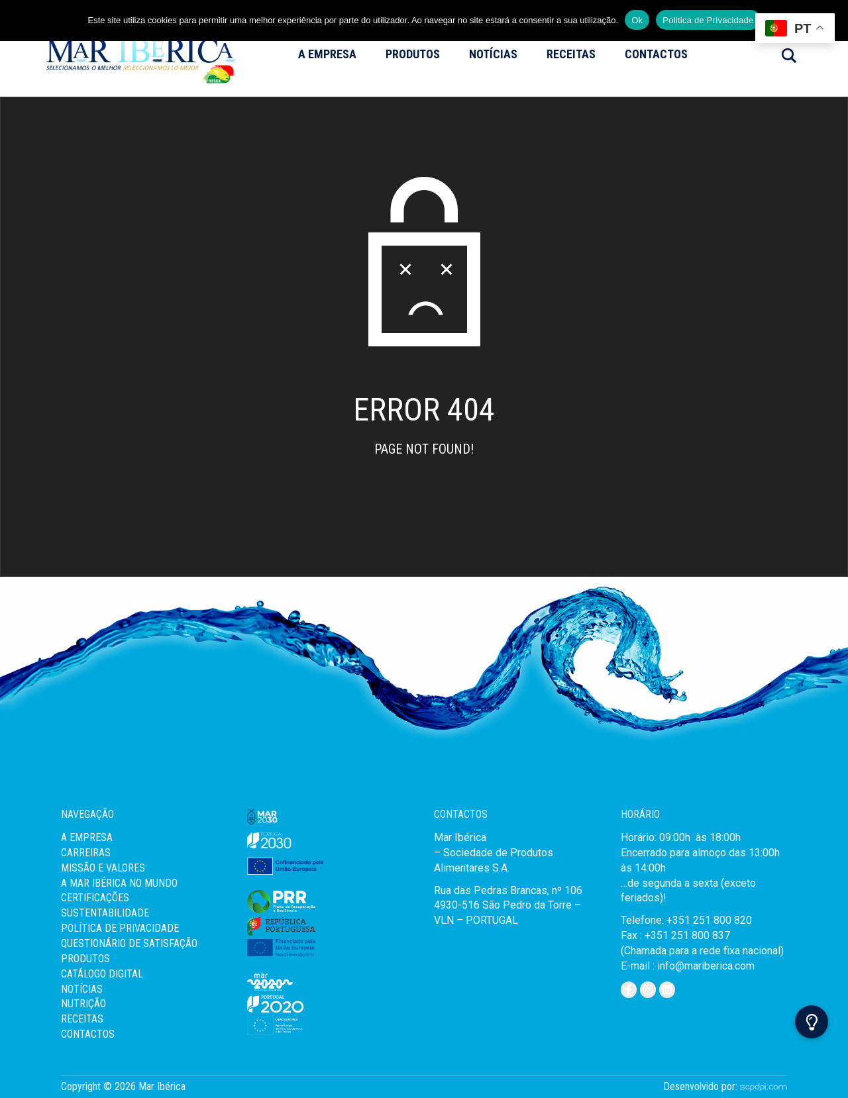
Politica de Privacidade (707, 20)
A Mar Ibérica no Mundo (119, 883)
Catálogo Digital (102, 974)
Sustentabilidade (105, 913)
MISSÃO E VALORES (103, 868)
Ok (637, 20)
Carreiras (86, 852)
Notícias (493, 54)
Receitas (571, 54)
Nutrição (83, 1003)
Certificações (95, 897)
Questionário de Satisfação (129, 943)
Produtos (413, 54)
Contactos (656, 54)
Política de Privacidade (120, 928)
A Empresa (327, 54)
